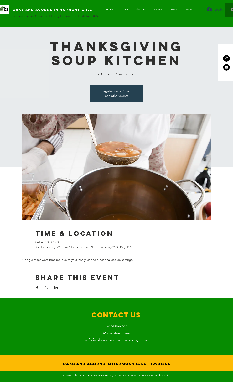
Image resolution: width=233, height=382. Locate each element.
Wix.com (132, 375)
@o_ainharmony (116, 333)
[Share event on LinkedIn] (56, 287)
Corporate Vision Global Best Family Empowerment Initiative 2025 (55, 16)
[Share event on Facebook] (37, 287)
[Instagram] (226, 58)
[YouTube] (226, 67)
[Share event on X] (47, 287)
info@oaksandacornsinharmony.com (116, 340)
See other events (116, 95)
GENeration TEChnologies (155, 375)
